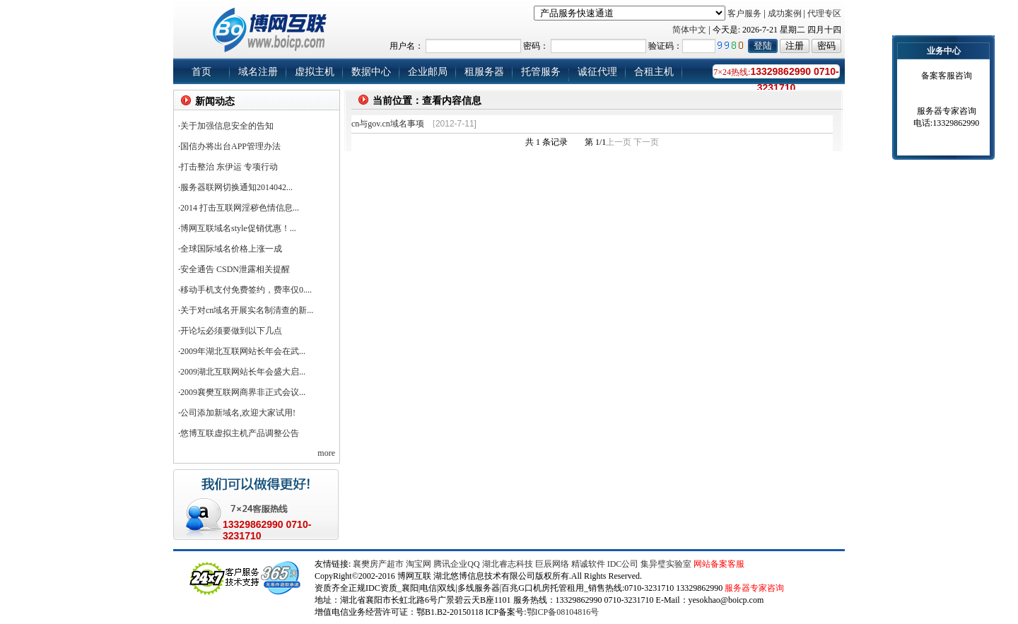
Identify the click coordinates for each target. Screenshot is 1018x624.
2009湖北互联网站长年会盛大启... (242, 372)
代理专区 (824, 13)
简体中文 (689, 30)
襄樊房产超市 (379, 564)
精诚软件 (588, 564)
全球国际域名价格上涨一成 (231, 249)
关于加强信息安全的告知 (227, 126)
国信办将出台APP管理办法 (230, 146)
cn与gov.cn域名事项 (387, 124)
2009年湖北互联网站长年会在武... (242, 351)
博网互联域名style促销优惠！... (238, 228)
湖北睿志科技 (507, 564)
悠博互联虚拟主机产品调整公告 (239, 433)
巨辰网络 (552, 564)
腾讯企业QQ (456, 564)
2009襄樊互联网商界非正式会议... (242, 392)
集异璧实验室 (665, 564)
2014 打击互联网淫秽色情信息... (239, 208)
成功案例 (785, 13)
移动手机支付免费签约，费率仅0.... (246, 290)
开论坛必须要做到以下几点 (231, 331)
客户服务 (744, 13)
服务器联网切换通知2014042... (236, 187)
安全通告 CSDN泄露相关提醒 (235, 269)
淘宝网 (418, 564)
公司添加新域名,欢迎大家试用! (238, 413)
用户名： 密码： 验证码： (601, 46)
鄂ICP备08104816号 (563, 612)
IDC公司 (623, 564)
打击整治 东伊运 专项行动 (229, 167)
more (326, 453)
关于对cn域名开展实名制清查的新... (246, 310)
